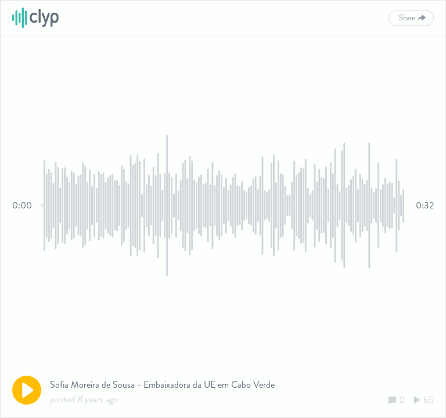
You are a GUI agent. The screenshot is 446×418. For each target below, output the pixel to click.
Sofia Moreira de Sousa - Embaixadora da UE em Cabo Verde (162, 384)
